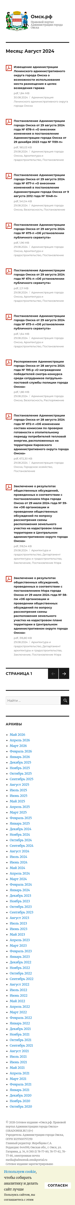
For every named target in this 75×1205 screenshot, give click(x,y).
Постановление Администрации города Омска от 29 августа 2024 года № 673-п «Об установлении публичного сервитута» (39, 322)
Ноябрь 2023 (20, 901)
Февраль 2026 (21, 751)
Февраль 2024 (21, 884)
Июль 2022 (18, 990)
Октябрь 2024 (21, 840)
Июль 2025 (18, 790)
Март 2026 (18, 746)
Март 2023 (18, 946)
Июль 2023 (18, 923)
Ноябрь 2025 (20, 768)
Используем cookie (20, 1172)
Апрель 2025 (20, 807)
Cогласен (58, 1185)
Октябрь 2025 (21, 773)
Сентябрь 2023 (21, 912)
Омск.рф (41, 16)
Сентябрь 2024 (22, 846)
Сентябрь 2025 (21, 779)
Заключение (22, 562)
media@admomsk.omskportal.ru (26, 1160)
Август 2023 (19, 918)
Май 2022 (17, 1001)
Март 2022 (18, 1012)
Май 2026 (17, 735)
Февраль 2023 (21, 951)
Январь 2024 (20, 890)
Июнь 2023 (18, 929)
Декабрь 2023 (20, 896)
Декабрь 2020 (21, 1095)
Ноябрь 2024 (20, 835)
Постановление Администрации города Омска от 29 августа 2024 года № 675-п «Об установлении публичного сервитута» (39, 231)
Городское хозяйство (38, 466)
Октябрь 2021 (20, 1040)
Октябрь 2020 (21, 1106)
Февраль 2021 (20, 1084)
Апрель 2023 (20, 940)
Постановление (53, 159)
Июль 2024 (18, 857)
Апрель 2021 (19, 1073)
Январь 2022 (20, 1023)
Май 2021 (17, 1068)
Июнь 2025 (18, 796)
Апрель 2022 (20, 1007)
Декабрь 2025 (20, 762)
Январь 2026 (20, 757)
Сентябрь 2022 (21, 979)
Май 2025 (17, 801)
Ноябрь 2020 (20, 1101)
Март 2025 (18, 812)
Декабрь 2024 (20, 829)
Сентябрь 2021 (21, 1045)
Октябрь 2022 (21, 973)
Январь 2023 (20, 957)
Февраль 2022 (21, 1018)
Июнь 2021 (18, 1062)
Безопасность (33, 209)
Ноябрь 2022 (20, 968)
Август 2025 (19, 785)
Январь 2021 (19, 1090)
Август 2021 (19, 1051)
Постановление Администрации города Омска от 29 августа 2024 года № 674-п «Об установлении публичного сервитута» (39, 277)
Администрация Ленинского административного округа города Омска (41, 101)
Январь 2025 (20, 823)
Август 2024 (19, 851)
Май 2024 (17, 868)
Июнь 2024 (19, 862)
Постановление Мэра (46, 562)
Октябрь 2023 (21, 907)
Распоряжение (54, 400)
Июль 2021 (18, 1057)
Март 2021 (18, 1079)
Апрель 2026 (20, 740)
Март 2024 (18, 879)
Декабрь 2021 (20, 1029)
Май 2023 (17, 934)
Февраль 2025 (21, 818)
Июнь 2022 (18, 995)
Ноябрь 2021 (20, 1034)
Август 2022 (19, 984)
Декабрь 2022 (20, 962)
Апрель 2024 (20, 873)
